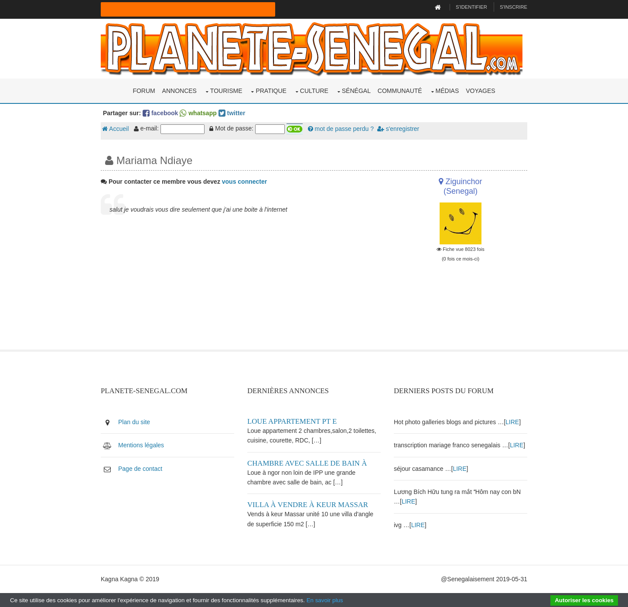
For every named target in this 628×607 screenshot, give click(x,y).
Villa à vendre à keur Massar (307, 505)
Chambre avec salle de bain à (307, 463)
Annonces (179, 90)
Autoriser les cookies (584, 600)
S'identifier (471, 7)
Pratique (271, 90)
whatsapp (198, 113)
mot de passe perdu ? (341, 128)
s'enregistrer (398, 128)
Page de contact (140, 468)
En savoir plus (325, 600)
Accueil (115, 128)
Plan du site (134, 421)
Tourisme (226, 90)
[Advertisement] (241, 288)
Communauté (400, 90)
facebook (160, 113)
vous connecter (244, 181)
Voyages (480, 90)
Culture (314, 90)
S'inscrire (513, 7)
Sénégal (356, 90)
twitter (232, 113)
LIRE (512, 421)
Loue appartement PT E (292, 421)
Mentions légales (141, 445)
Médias (447, 90)
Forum (144, 90)
